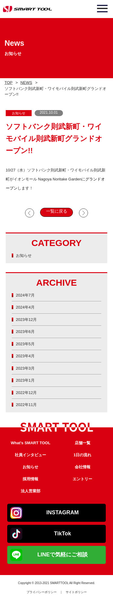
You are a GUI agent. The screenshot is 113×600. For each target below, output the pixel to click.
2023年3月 (25, 368)
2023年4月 (25, 356)
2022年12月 (26, 392)
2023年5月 (25, 344)
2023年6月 (25, 331)
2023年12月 (26, 319)
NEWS (26, 82)
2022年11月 (26, 404)
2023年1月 (25, 380)
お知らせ (24, 255)
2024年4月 (25, 307)
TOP (9, 82)
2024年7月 (25, 295)
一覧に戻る (56, 211)
